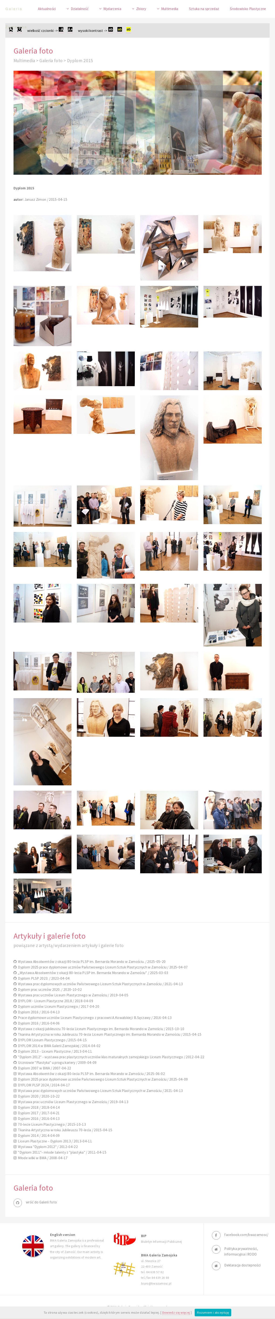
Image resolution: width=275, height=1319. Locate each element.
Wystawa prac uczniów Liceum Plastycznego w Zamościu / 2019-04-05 (72, 995)
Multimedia (169, 9)
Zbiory (141, 9)
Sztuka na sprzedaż (204, 9)
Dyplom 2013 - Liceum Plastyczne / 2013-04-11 (54, 1051)
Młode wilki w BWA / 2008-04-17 (42, 1158)
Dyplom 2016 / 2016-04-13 (38, 1012)
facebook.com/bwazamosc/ (246, 1234)
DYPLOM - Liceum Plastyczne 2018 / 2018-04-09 (55, 1001)
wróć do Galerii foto (41, 1202)
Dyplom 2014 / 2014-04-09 (38, 1135)
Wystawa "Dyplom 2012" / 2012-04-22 (47, 1147)
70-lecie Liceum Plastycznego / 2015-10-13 (51, 1124)
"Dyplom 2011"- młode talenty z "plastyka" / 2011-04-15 (61, 1152)
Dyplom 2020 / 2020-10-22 (38, 1096)
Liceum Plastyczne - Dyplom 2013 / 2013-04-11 (54, 1141)
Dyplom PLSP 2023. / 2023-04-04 (43, 978)
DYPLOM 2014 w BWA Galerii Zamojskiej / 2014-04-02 (59, 1046)
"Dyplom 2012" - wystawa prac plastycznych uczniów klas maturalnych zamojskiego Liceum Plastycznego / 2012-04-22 (110, 1057)
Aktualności (47, 9)
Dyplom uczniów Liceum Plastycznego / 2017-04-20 (58, 1006)
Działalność (79, 9)
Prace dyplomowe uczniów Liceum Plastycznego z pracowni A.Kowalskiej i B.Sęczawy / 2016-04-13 (94, 1017)
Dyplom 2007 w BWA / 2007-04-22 (44, 1068)
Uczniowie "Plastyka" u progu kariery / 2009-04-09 (57, 1062)
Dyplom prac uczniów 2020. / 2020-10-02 (49, 989)
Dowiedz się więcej (176, 1312)
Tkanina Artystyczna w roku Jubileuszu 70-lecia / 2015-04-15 (64, 1130)
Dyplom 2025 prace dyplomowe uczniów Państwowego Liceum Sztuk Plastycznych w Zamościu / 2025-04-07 (102, 967)
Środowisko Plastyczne (248, 9)
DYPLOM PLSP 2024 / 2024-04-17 (43, 1085)
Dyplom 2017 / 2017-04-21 (38, 1113)
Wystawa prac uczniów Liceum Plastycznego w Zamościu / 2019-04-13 (72, 1102)
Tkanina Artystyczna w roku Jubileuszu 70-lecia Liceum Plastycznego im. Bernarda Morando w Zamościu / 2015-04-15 (109, 1034)
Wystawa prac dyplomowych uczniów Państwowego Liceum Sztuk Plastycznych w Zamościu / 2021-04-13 (100, 984)
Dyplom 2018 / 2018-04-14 (38, 1107)
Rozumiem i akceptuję (213, 1312)
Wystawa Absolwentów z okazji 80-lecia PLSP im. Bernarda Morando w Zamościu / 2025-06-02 (91, 1073)
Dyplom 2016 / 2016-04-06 (38, 1023)
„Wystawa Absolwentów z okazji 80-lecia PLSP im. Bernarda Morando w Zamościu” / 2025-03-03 (92, 973)
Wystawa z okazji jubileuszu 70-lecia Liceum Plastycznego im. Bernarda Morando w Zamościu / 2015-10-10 (100, 1029)
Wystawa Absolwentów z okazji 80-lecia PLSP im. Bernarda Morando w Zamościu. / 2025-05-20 (91, 961)
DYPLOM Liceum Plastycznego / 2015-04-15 (52, 1040)
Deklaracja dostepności (242, 1265)
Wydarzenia (112, 9)
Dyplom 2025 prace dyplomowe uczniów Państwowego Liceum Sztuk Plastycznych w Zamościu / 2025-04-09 (102, 1079)
